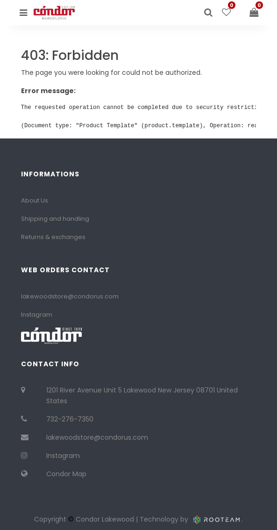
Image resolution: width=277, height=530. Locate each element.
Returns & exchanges (53, 236)
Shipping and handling (55, 218)
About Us (34, 200)
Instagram (36, 314)
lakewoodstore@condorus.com (70, 296)
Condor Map (66, 474)
